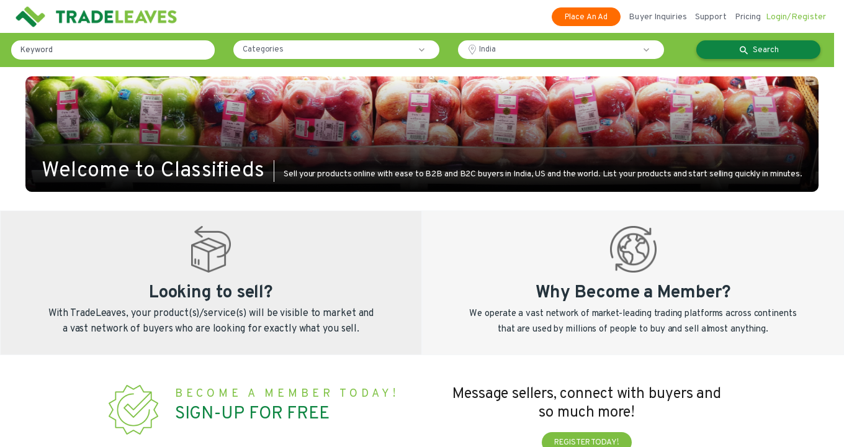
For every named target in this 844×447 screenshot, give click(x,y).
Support (711, 17)
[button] (424, 49)
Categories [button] (263, 50)
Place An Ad (586, 17)
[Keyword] (113, 50)
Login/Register (796, 17)
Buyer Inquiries (658, 17)
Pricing (748, 17)
